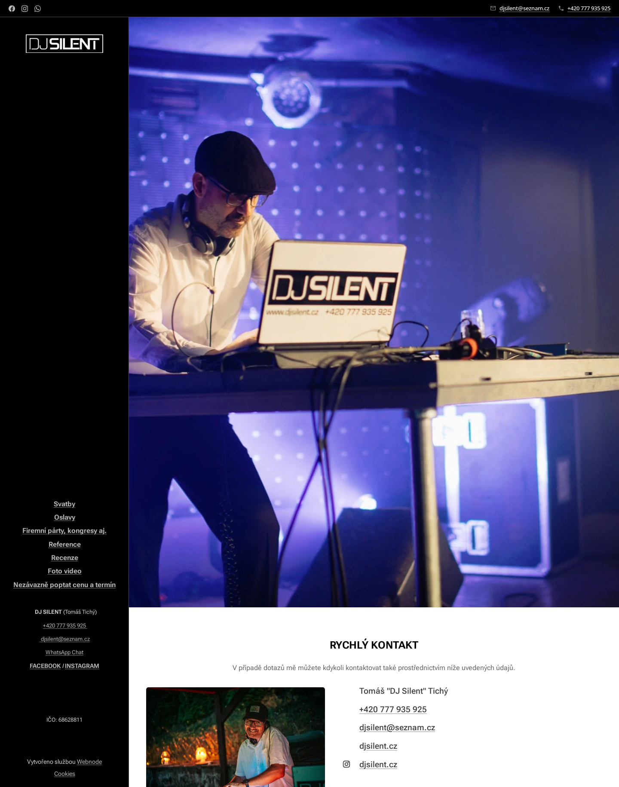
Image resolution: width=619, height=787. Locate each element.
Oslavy (64, 517)
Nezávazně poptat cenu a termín (64, 585)
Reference (65, 544)
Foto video (65, 571)
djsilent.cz (378, 764)
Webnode (89, 761)
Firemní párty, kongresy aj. (64, 531)
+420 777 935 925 (588, 8)
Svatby (64, 504)
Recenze (64, 558)
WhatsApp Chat (64, 652)
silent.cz (381, 746)
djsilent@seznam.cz (524, 8)
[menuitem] (64, 225)
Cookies (64, 773)
